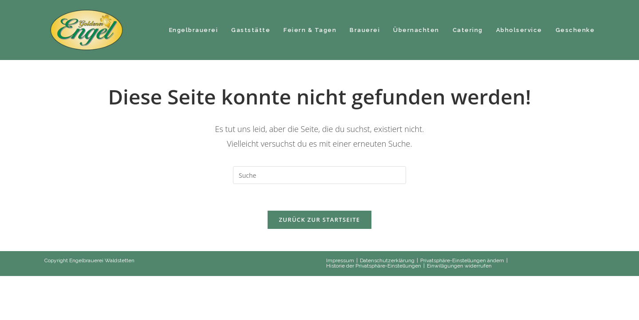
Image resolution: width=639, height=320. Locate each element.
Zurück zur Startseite (319, 220)
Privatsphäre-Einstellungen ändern (462, 260)
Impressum (340, 260)
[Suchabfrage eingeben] (319, 175)
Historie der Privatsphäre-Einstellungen (373, 266)
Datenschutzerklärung (387, 260)
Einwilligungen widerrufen (459, 266)
